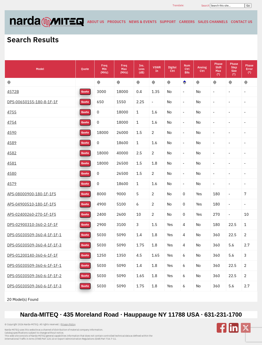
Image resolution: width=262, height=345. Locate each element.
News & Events (143, 22)
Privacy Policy (68, 324)
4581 (11, 163)
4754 (11, 122)
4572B (13, 91)
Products (116, 22)
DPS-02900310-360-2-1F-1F (32, 224)
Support (168, 22)
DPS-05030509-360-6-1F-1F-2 (34, 275)
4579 (11, 183)
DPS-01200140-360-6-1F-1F (32, 255)
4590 (11, 132)
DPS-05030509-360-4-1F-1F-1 (34, 234)
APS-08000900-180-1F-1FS (31, 194)
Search (205, 5)
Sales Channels (213, 22)
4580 (11, 173)
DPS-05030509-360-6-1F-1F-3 (34, 286)
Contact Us (241, 22)
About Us (95, 22)
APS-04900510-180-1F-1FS (31, 204)
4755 (11, 112)
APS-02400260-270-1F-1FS (31, 214)
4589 (11, 142)
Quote (85, 91)
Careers (187, 22)
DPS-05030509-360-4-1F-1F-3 (34, 245)
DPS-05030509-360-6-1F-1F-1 (34, 265)
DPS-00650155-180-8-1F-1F (32, 102)
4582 (11, 153)
